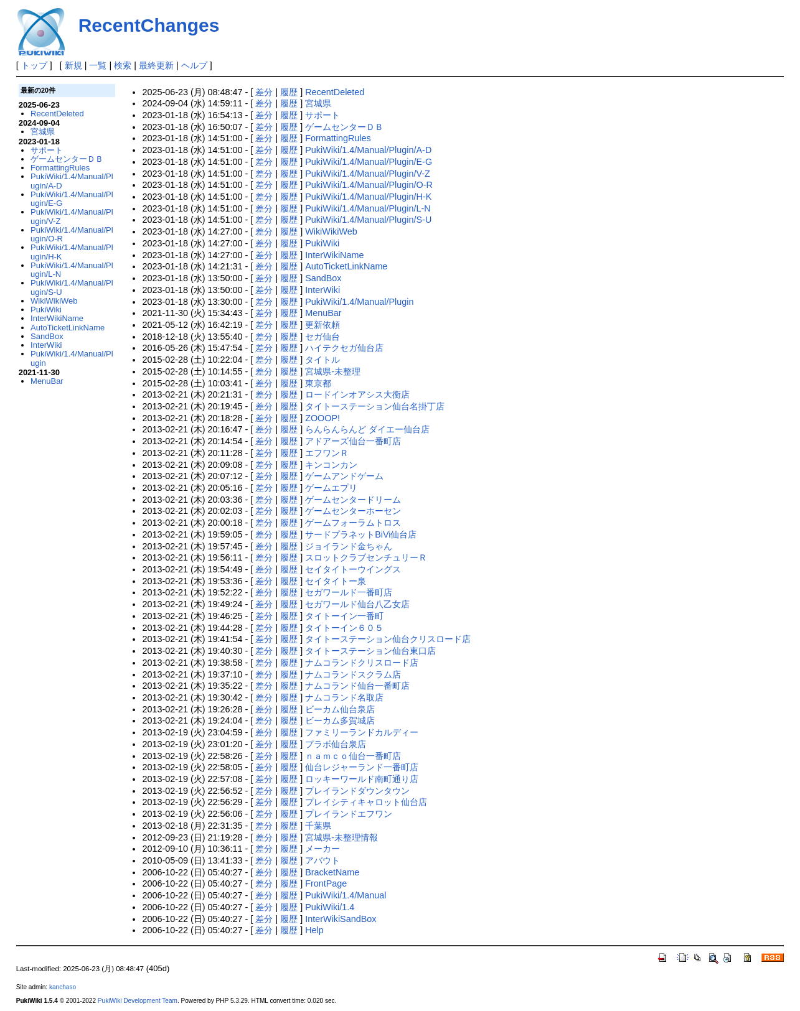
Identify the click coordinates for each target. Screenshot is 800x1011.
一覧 (97, 65)
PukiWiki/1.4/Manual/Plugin (359, 302)
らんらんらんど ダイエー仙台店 (367, 429)
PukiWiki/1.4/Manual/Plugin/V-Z (367, 174)
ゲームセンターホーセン (353, 511)
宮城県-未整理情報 (341, 837)
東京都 (318, 383)
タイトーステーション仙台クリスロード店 (388, 639)
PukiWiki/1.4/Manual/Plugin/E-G (368, 162)
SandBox (323, 278)
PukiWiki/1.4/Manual (345, 895)
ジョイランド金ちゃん (348, 546)
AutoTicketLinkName (346, 266)
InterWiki (322, 290)
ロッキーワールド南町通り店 (361, 779)
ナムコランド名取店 (344, 697)
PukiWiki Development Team (137, 1000)
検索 (122, 65)
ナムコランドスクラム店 (353, 674)
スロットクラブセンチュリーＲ (366, 557)
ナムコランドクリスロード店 (361, 663)
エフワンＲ (327, 453)
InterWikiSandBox (340, 919)
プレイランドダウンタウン (357, 791)
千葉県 (318, 826)
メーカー (322, 849)
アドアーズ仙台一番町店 (353, 441)
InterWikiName (334, 255)
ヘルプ (194, 65)
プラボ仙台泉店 (335, 744)
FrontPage (326, 883)
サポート (322, 115)
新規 (73, 65)
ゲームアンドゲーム (344, 476)
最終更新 (156, 65)
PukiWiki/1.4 (329, 907)
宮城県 (318, 103)
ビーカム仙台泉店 (340, 709)
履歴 (289, 92)
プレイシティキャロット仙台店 (366, 802)
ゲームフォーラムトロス (353, 523)
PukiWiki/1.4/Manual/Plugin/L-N (368, 208)
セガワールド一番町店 (348, 592)
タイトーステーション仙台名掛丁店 (375, 406)
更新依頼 (322, 325)
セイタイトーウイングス (353, 569)
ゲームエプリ (331, 488)
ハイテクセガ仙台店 (344, 348)
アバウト (322, 860)
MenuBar (323, 313)
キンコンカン (331, 465)
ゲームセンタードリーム (353, 500)
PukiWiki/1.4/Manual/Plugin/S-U (368, 220)
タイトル (322, 360)
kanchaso (62, 987)
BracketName (332, 872)
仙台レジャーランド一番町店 (361, 767)
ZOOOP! (322, 418)
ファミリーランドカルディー (361, 732)
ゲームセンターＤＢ (344, 127)
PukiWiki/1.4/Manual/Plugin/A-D (368, 150)
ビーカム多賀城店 (340, 720)
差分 (264, 92)
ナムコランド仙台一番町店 (357, 686)
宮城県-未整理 (332, 371)
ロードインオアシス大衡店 (357, 394)
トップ (34, 65)
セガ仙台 (322, 337)
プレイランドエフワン (348, 814)
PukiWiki (322, 243)
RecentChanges (149, 25)
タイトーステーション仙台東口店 (370, 651)
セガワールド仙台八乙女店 (357, 604)
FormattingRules (338, 138)
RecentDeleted (334, 92)
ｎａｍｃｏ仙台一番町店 (353, 756)
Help (314, 930)
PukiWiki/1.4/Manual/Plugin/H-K (368, 197)
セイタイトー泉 (335, 581)
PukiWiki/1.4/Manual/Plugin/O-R (369, 185)
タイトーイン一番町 (344, 616)
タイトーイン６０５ (344, 628)
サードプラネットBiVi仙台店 (360, 534)
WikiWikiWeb (331, 231)
